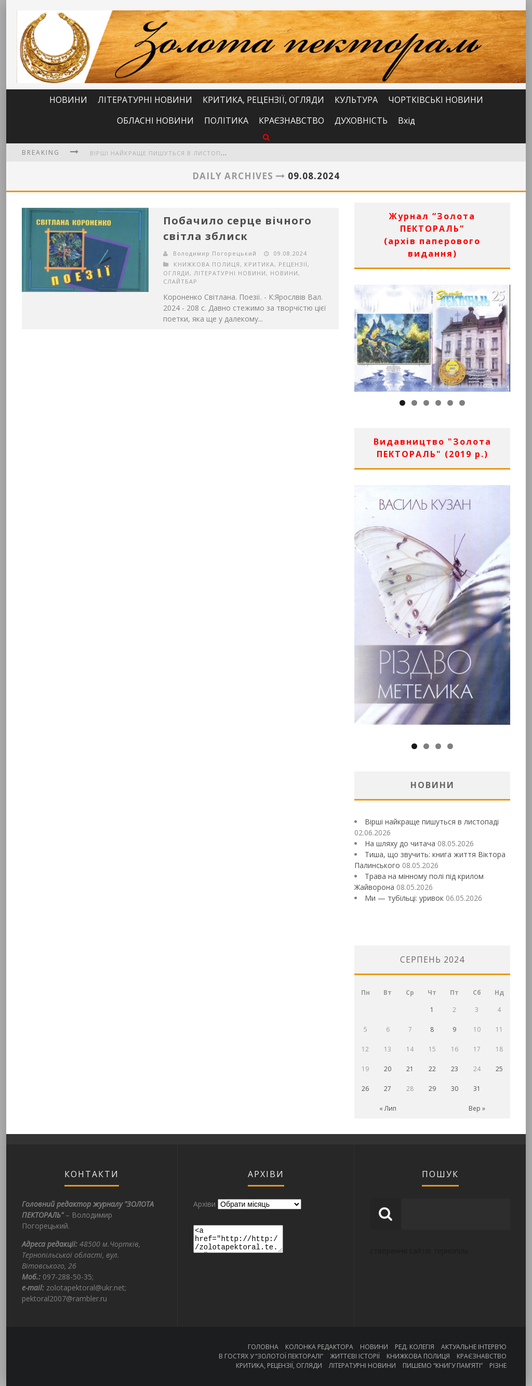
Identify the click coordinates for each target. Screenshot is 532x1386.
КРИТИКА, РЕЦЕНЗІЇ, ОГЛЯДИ (263, 99)
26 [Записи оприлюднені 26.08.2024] (365, 1088)
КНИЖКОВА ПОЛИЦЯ (207, 264)
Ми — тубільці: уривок (404, 898)
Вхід (406, 120)
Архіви (204, 1204)
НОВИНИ (68, 99)
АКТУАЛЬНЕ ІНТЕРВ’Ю (474, 1346)
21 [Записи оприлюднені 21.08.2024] (410, 1068)
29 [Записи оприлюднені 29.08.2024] (432, 1088)
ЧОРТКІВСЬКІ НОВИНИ (435, 99)
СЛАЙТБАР (180, 281)
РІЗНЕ (498, 1365)
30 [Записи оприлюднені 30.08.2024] (454, 1088)
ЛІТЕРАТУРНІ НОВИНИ (145, 99)
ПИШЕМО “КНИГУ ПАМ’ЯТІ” (443, 1365)
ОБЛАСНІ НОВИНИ (155, 120)
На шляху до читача (400, 843)
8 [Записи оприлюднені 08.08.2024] (432, 1029)
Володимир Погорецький (215, 253)
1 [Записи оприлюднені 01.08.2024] (432, 1009)
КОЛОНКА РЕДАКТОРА (319, 1346)
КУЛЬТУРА (356, 99)
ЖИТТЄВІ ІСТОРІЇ (355, 1356)
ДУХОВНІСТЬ (361, 120)
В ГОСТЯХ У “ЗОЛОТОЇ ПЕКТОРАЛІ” (271, 1356)
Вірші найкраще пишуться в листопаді (160, 153)
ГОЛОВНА (263, 1346)
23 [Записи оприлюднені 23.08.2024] (454, 1068)
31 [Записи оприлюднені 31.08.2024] (477, 1088)
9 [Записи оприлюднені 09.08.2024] (454, 1029)
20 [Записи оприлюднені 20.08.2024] (387, 1068)
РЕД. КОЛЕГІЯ (414, 1346)
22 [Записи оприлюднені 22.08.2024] (432, 1068)
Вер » (477, 1108)
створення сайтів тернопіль (419, 1251)
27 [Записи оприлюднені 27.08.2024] (387, 1088)
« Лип (387, 1108)
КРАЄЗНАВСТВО (291, 120)
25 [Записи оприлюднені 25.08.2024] (499, 1068)
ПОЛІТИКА (226, 120)
